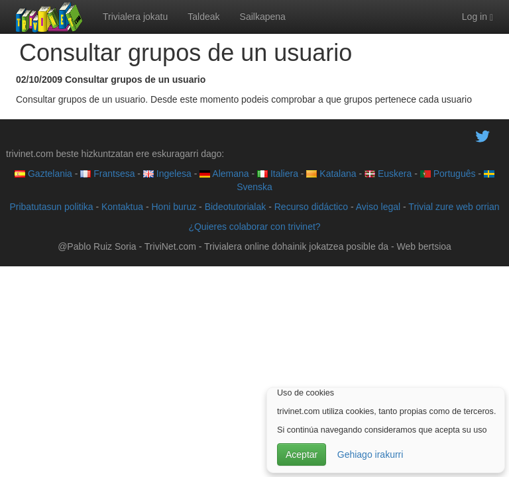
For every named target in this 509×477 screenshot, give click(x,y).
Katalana (331, 173)
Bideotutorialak (235, 206)
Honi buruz (174, 206)
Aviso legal (378, 206)
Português (448, 173)
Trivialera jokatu (135, 16)
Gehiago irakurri (370, 454)
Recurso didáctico (311, 206)
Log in (477, 17)
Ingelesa (167, 173)
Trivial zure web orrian (453, 206)
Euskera (388, 173)
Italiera (277, 173)
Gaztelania (43, 173)
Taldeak (203, 16)
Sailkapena (263, 16)
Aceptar (301, 454)
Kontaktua (122, 206)
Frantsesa (107, 173)
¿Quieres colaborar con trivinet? (254, 226)
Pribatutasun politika (51, 206)
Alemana (224, 173)
